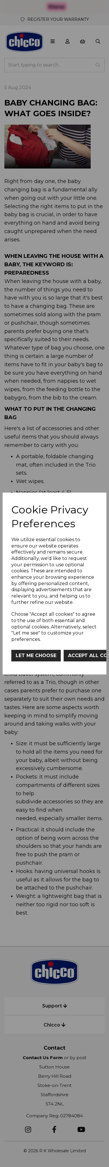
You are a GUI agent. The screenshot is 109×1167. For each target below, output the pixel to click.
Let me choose (36, 655)
